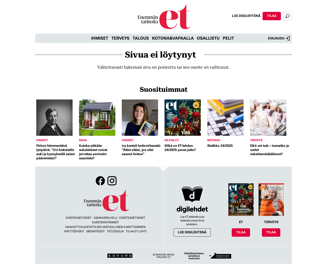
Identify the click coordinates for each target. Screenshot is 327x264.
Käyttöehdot (74, 231)
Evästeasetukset (79, 217)
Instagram (112, 180)
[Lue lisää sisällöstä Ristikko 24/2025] (227, 117)
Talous (141, 38)
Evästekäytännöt (105, 222)
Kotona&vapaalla (173, 38)
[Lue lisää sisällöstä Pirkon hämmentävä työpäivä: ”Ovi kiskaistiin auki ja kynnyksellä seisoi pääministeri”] (56, 117)
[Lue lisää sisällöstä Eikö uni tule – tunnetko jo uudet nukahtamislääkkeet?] (270, 117)
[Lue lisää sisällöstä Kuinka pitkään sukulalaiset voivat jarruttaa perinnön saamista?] (99, 117)
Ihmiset (99, 38)
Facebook (100, 180)
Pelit (228, 38)
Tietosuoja (115, 231)
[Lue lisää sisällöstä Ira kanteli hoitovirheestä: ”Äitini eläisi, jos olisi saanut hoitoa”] (142, 117)
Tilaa (272, 16)
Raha (83, 140)
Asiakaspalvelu (105, 217)
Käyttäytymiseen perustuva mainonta (194, 256)
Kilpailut (172, 140)
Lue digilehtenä (246, 16)
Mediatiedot (95, 231)
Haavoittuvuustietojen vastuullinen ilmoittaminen (105, 227)
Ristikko (213, 140)
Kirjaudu (279, 38)
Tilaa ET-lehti (136, 231)
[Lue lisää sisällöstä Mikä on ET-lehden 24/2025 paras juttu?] (185, 117)
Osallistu (208, 38)
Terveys (120, 38)
